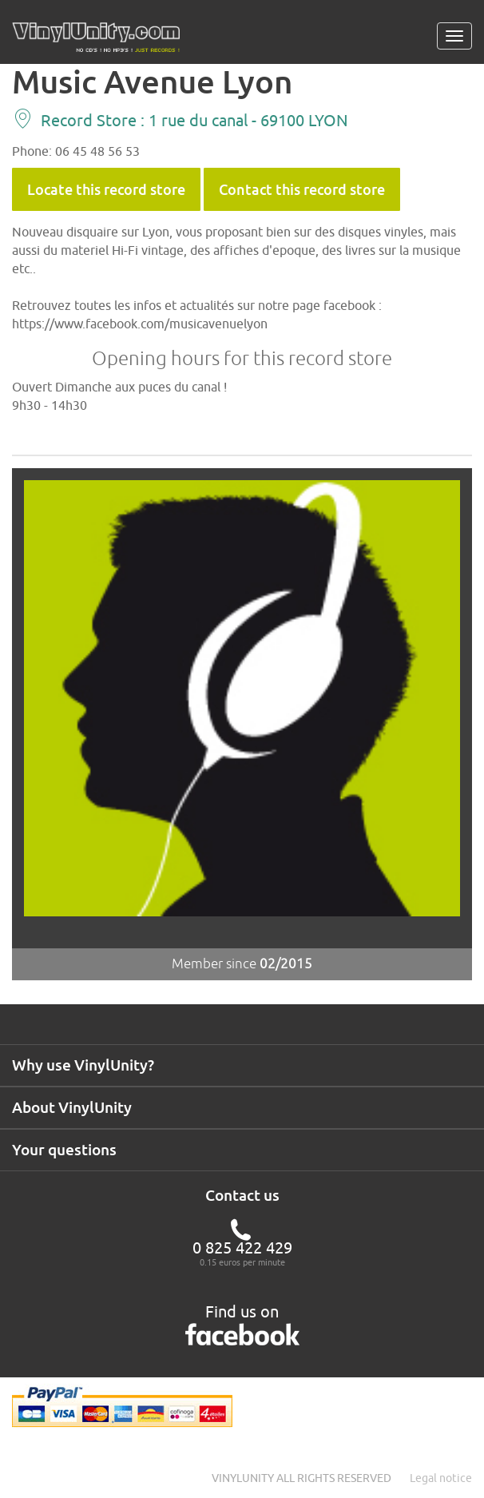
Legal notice (441, 1478)
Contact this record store (302, 189)
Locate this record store (106, 189)
